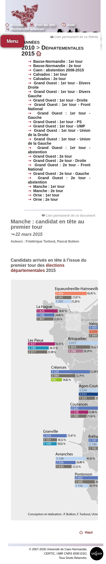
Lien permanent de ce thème (76, 37)
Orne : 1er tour (46, 195)
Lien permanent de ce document (70, 215)
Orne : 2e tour (45, 199)
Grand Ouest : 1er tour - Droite (60, 100)
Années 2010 (31, 44)
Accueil (17, 25)
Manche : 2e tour (48, 191)
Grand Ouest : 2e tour (52, 156)
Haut (89, 532)
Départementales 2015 (53, 50)
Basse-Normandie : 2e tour (57, 66)
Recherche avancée (27, 29)
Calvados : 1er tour (50, 74)
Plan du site (45, 25)
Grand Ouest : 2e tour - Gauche (61, 173)
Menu (12, 41)
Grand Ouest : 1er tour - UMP (59, 126)
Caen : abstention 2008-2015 (58, 70)
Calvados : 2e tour (49, 79)
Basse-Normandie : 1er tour (58, 61)
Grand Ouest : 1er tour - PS (57, 122)
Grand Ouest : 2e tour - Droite (59, 160)
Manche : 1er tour (49, 186)
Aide (71, 25)
